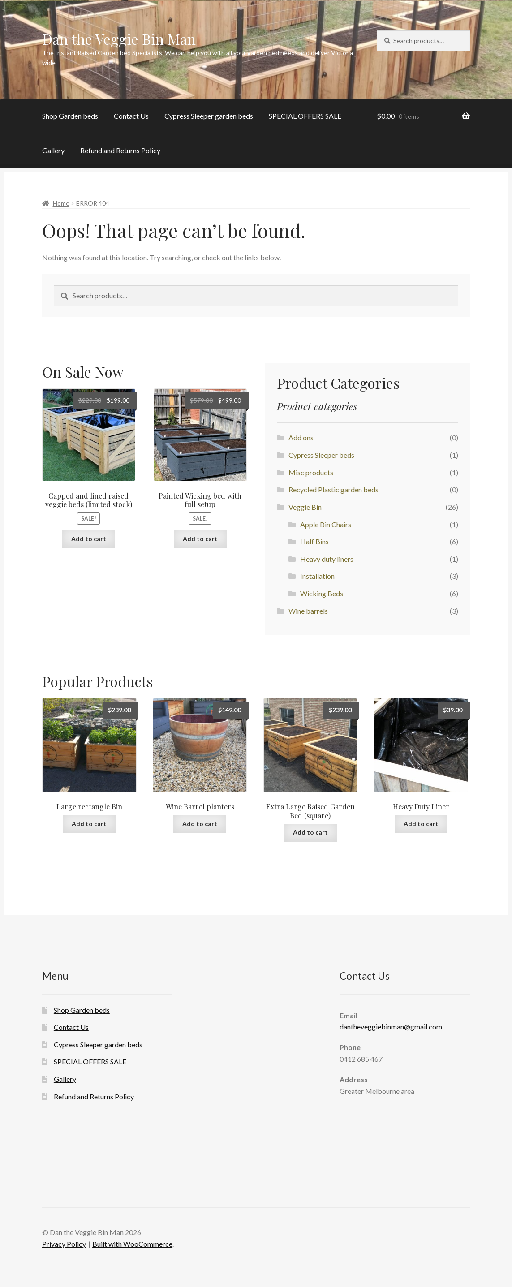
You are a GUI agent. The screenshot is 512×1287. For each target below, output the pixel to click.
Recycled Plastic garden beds (333, 489)
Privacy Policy (64, 1244)
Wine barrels (308, 611)
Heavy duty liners (326, 559)
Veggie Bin (305, 507)
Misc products (310, 472)
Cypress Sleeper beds (321, 455)
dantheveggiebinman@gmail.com (391, 1026)
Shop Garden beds (70, 116)
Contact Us (131, 116)
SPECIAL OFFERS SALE (305, 116)
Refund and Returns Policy (120, 150)
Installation (317, 576)
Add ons (301, 437)
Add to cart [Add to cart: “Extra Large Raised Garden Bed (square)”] (310, 832)
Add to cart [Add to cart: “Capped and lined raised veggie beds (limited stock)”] (88, 538)
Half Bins (314, 541)
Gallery (53, 150)
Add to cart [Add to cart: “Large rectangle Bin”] (89, 823)
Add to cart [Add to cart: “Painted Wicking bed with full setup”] (200, 538)
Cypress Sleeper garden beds (208, 116)
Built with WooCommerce (132, 1244)
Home (61, 203)
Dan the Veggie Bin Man (119, 38)
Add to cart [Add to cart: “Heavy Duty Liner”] (421, 823)
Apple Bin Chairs (325, 524)
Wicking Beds (321, 593)
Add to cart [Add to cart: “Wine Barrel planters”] (199, 823)
